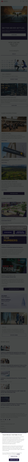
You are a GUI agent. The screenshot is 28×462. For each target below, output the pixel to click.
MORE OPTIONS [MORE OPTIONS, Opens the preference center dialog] (14, 456)
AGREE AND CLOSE (14, 459)
